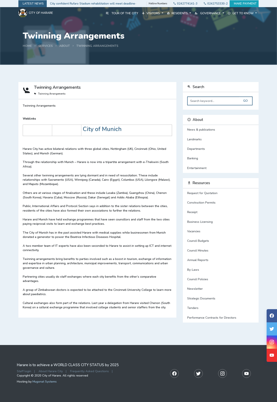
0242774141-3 (184, 3)
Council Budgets (198, 241)
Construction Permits (201, 203)
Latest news (32, 3)
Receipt (192, 212)
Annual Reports (197, 260)
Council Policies (197, 279)
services (45, 46)
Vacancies (193, 231)
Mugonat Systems (44, 382)
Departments (221, 149)
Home (27, 46)
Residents (179, 13)
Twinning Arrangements (97, 46)
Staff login (24, 371)
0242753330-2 (214, 3)
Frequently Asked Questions (89, 371)
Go (245, 100)
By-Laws (193, 270)
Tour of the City (122, 13)
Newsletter (195, 289)
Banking (221, 158)
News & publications (221, 130)
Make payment (244, 3)
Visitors (152, 13)
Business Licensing (200, 222)
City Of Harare (35, 13)
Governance (209, 13)
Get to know (242, 13)
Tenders (192, 308)
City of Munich (102, 129)
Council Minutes (197, 250)
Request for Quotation (202, 193)
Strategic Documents (201, 298)
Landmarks (221, 139)
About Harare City (51, 371)
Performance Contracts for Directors (211, 318)
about (64, 46)
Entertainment (221, 168)
